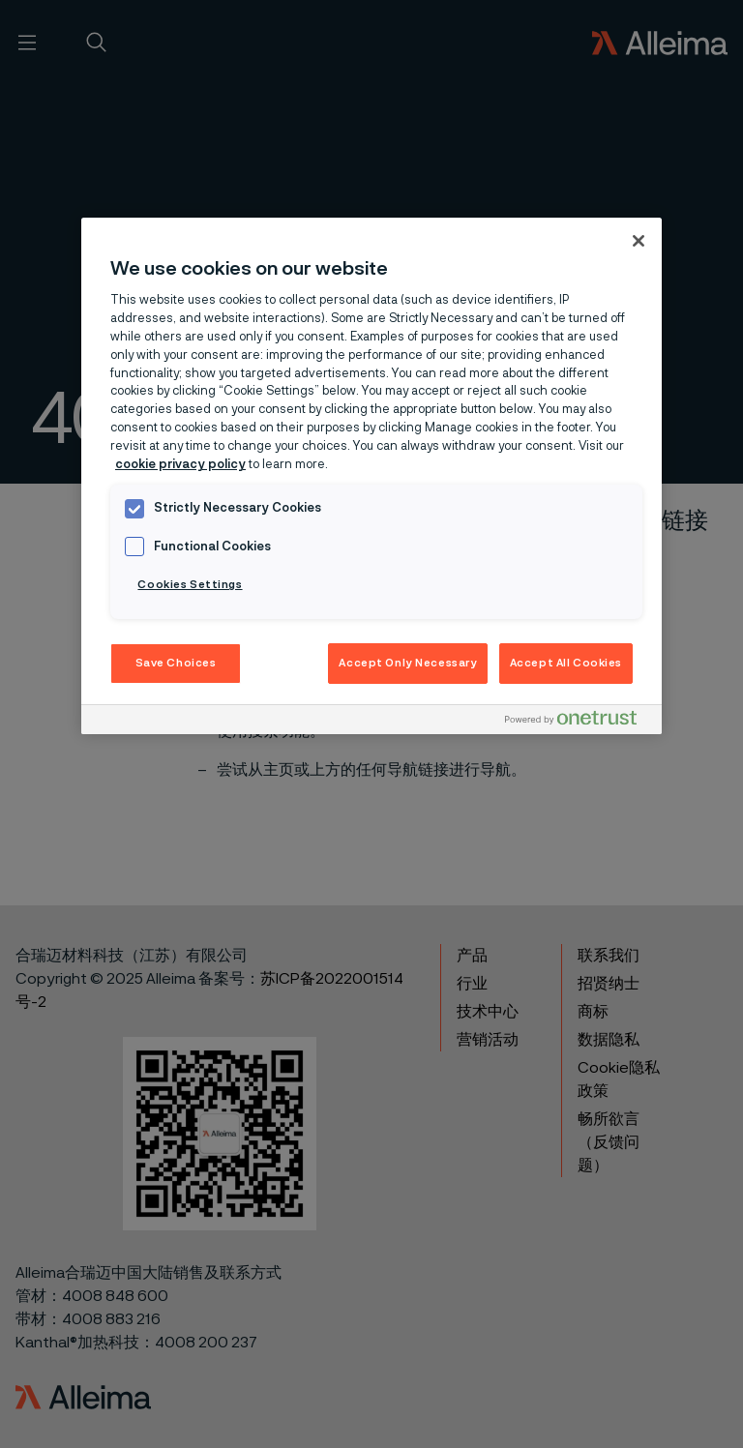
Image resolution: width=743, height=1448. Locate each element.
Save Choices (176, 663)
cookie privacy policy (180, 464)
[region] (371, 476)
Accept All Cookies (566, 663)
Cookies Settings (189, 584)
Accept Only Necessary (408, 663)
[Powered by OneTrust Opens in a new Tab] (578, 722)
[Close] (638, 241)
